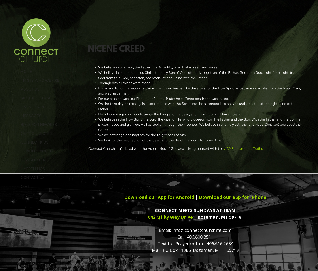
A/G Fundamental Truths (243, 148)
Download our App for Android (159, 197)
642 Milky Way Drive (170, 217)
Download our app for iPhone (232, 197)
